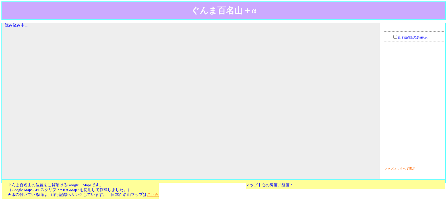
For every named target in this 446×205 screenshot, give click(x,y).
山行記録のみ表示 (413, 38)
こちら (153, 194)
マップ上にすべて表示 (399, 168)
